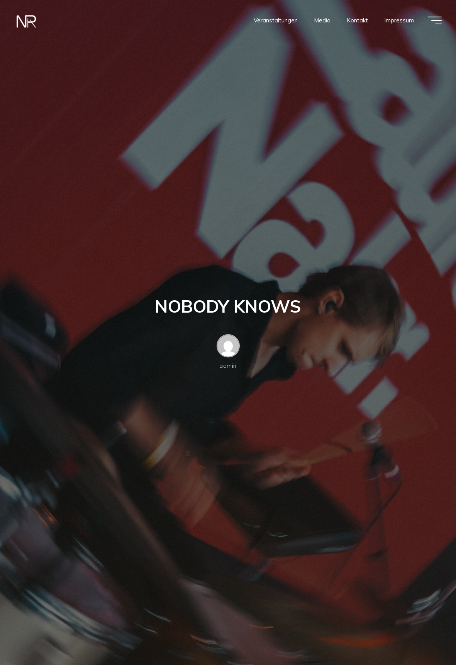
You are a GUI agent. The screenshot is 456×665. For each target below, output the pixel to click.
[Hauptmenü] (435, 20)
